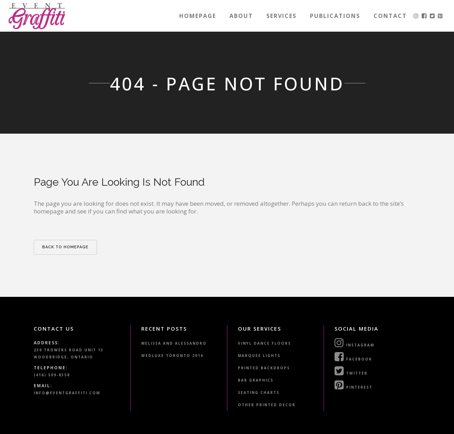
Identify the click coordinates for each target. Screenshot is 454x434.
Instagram (354, 342)
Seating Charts (258, 392)
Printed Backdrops (264, 367)
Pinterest (353, 384)
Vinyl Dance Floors (264, 343)
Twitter (351, 370)
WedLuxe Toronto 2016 (172, 355)
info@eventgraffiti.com (67, 392)
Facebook (353, 356)
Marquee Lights (259, 355)
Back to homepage (65, 247)
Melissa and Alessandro (174, 343)
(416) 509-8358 (52, 374)
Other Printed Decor (267, 404)
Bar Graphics (255, 380)
